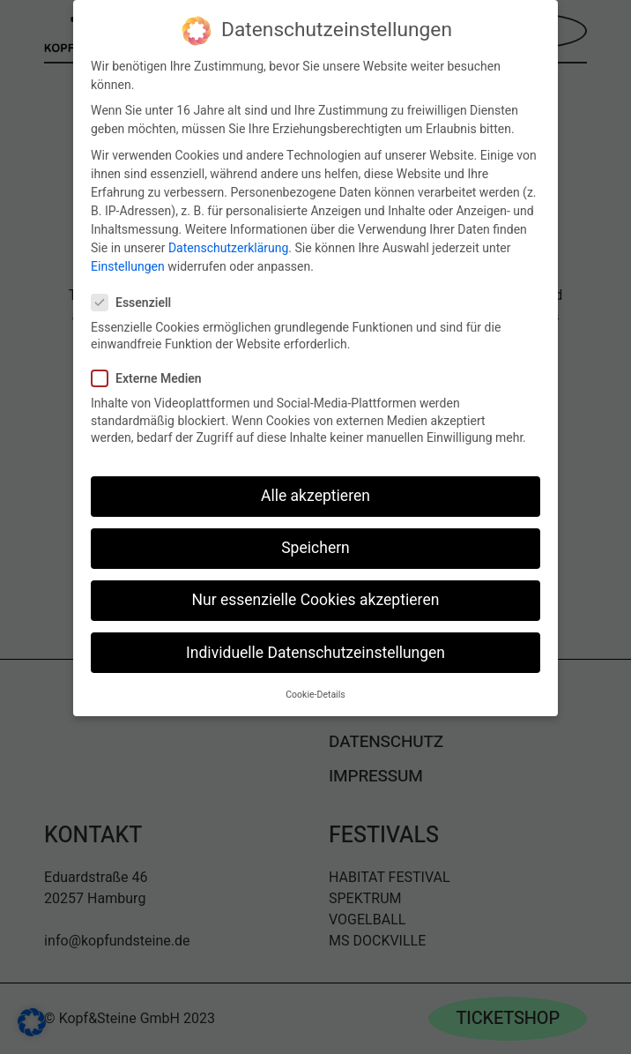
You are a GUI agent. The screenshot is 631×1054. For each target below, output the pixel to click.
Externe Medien (154, 375)
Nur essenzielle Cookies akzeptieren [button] (316, 597)
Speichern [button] (315, 545)
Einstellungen (128, 262)
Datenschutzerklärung (228, 244)
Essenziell (138, 298)
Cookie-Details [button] (315, 690)
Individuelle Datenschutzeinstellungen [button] (315, 649)
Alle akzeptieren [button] (315, 493)
